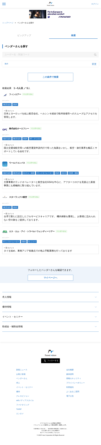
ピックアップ (24, 35)
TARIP (18, 409)
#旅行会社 (7, 139)
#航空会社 (7, 105)
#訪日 (64, 173)
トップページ (7, 23)
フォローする (52, 360)
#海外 (15, 105)
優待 (18, 392)
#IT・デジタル (35, 139)
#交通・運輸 (73, 173)
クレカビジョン (22, 396)
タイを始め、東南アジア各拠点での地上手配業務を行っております (38, 251)
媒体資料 (70, 374)
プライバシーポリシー (75, 383)
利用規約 (70, 387)
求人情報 (6, 297)
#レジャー (32, 242)
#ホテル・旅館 (28, 173)
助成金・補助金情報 (12, 326)
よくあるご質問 (72, 392)
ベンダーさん (21, 378)
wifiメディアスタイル (25, 400)
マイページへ (50, 277)
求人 (18, 383)
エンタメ (20, 414)
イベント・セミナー (12, 316)
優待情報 (6, 307)
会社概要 (70, 370)
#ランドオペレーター (45, 173)
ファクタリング (22, 405)
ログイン (95, 4)
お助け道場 (20, 374)
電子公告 (70, 396)
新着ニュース (21, 370)
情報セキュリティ (73, 378)
